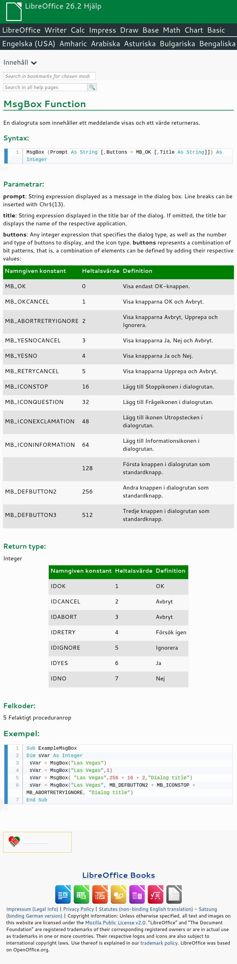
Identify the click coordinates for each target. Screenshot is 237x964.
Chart (193, 30)
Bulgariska (177, 43)
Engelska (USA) (29, 43)
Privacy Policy (78, 907)
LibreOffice (21, 30)
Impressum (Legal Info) (32, 907)
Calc (77, 30)
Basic (216, 30)
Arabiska (105, 43)
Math (172, 30)
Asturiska (140, 43)
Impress (102, 30)
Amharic (73, 43)
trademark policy (158, 941)
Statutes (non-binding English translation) (145, 907)
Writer (55, 30)
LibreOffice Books (118, 873)
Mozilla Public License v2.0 (115, 921)
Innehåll (15, 62)
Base (150, 30)
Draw (129, 30)
